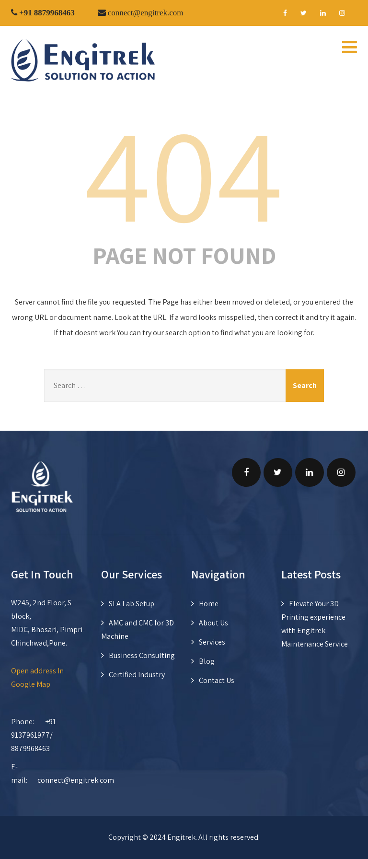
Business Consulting (142, 655)
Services (212, 642)
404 (184, 172)
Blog (207, 661)
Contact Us (216, 680)
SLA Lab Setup (131, 604)
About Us (213, 623)
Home (208, 604)
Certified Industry (137, 675)
